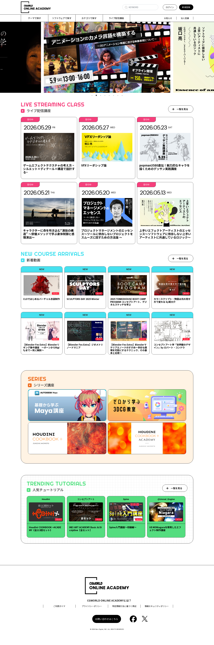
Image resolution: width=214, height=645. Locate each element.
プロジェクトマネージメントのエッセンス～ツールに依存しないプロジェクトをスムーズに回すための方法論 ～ (107, 234)
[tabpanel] (107, 57)
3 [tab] (100, 95)
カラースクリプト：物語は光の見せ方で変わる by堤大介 (172, 300)
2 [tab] (96, 95)
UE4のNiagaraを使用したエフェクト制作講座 (165, 529)
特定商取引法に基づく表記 (124, 606)
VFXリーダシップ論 (93, 165)
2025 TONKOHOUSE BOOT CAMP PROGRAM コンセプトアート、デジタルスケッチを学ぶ (128, 301)
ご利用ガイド (59, 606)
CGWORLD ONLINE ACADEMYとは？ (109, 600)
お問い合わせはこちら (106, 619)
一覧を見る (182, 109)
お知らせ (168, 18)
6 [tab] (113, 95)
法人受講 (185, 18)
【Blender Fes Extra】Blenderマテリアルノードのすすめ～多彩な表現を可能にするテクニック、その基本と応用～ (128, 349)
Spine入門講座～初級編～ (122, 527)
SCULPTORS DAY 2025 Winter (83, 299)
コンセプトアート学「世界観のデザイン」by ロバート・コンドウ (172, 346)
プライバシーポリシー (92, 606)
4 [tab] (104, 95)
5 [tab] (109, 95)
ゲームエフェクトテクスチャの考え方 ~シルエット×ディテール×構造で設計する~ (49, 168)
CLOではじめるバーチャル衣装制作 (41, 299)
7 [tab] (117, 95)
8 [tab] (122, 95)
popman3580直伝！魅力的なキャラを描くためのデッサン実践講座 (164, 167)
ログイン (170, 7)
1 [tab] (92, 95)
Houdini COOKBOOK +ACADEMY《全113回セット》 (45, 529)
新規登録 (186, 7)
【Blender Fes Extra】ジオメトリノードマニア (85, 346)
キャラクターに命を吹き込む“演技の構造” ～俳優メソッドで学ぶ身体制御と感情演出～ (48, 234)
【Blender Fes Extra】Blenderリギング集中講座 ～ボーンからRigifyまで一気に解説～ (41, 347)
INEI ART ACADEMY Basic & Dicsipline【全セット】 (85, 529)
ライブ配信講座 (116, 18)
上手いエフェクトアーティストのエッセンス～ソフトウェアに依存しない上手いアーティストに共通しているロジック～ (165, 234)
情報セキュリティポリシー (157, 606)
